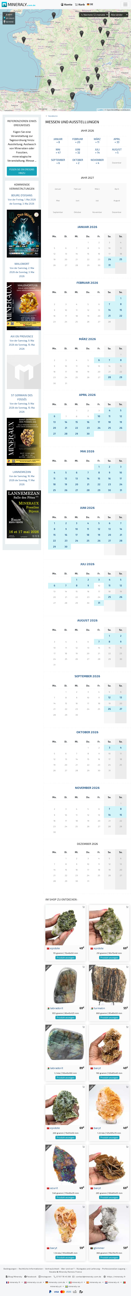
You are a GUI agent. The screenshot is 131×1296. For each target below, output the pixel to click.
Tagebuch (52, 116)
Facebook (30, 1276)
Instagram (45, 1276)
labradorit (55, 1008)
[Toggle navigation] (125, 4)
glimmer (97, 1247)
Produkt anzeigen (65, 957)
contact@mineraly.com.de (88, 1276)
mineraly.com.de (55, 1282)
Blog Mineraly (14, 1276)
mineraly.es (94, 1282)
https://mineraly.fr (116, 1276)
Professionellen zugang (114, 1268)
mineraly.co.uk (33, 1282)
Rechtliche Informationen (31, 1268)
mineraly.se (72, 1286)
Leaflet (100, 110)
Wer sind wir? (67, 1268)
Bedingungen (10, 1268)
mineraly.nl (112, 1282)
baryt (95, 1068)
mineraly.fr (13, 1282)
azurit (52, 1188)
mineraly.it (76, 1282)
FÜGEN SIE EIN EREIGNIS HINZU (21, 171)
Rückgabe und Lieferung (88, 1268)
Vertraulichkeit (52, 1268)
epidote (53, 948)
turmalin (97, 1008)
